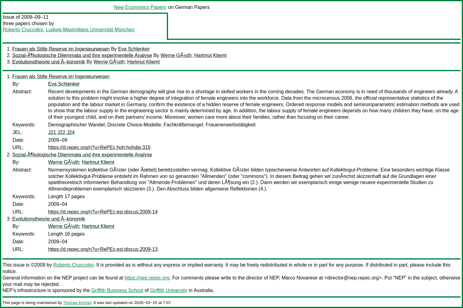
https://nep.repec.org (147, 277)
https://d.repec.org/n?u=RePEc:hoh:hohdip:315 (99, 147)
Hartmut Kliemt (210, 55)
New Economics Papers (140, 7)
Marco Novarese (299, 277)
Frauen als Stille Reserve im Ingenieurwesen (60, 49)
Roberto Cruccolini (23, 29)
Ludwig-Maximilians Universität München (90, 29)
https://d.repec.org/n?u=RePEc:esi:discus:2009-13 (103, 249)
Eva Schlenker (134, 49)
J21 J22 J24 (61, 132)
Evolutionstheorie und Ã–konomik (48, 61)
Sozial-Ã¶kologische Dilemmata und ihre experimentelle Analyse (82, 55)
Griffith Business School (117, 290)
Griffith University (168, 290)
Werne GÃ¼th (176, 55)
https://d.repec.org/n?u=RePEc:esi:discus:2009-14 (103, 211)
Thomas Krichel (77, 302)
